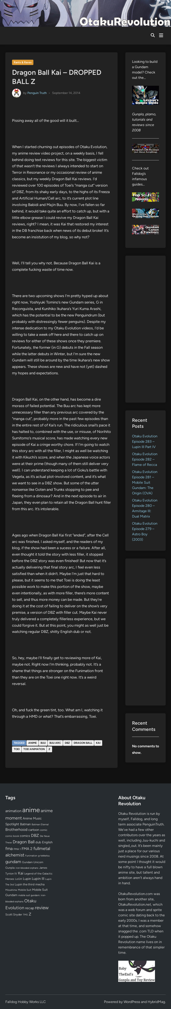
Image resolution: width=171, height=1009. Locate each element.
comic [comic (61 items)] (43, 830)
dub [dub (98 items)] (38, 842)
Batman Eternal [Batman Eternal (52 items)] (40, 824)
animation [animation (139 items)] (13, 811)
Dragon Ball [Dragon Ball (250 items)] (24, 841)
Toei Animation (34, 749)
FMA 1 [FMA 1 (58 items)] (17, 849)
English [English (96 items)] (47, 842)
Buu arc (55, 742)
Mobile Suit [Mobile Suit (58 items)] (24, 889)
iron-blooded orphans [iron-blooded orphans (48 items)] (27, 867)
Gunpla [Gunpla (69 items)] (10, 867)
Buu (43, 742)
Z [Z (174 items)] (30, 914)
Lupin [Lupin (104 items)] (27, 879)
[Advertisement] (145, 329)
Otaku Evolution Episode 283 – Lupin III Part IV (144, 441)
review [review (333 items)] (42, 907)
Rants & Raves (23, 62)
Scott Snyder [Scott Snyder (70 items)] (13, 914)
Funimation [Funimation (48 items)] (31, 855)
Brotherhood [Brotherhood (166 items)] (16, 829)
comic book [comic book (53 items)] (12, 836)
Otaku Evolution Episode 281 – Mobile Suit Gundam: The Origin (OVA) (144, 482)
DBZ (67, 742)
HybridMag (156, 1002)
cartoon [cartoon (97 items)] (33, 830)
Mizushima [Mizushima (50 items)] (11, 890)
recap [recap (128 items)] (29, 908)
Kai (98, 742)
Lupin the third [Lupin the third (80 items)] (25, 884)
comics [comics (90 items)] (25, 836)
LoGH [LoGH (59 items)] (18, 879)
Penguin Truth (37, 93)
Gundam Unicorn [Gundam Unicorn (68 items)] (32, 862)
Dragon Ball (83, 742)
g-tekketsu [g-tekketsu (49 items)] (44, 855)
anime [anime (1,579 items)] (31, 810)
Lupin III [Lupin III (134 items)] (38, 879)
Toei (17, 749)
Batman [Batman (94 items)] (25, 824)
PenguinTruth (153, 824)
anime (32, 742)
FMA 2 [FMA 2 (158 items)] (27, 848)
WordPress (132, 1002)
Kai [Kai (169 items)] (20, 873)
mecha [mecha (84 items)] (40, 884)
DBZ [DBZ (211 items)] (35, 835)
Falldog (136, 819)
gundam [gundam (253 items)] (13, 861)
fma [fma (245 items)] (9, 848)
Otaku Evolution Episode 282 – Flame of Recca (144, 459)
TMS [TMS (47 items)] (25, 914)
